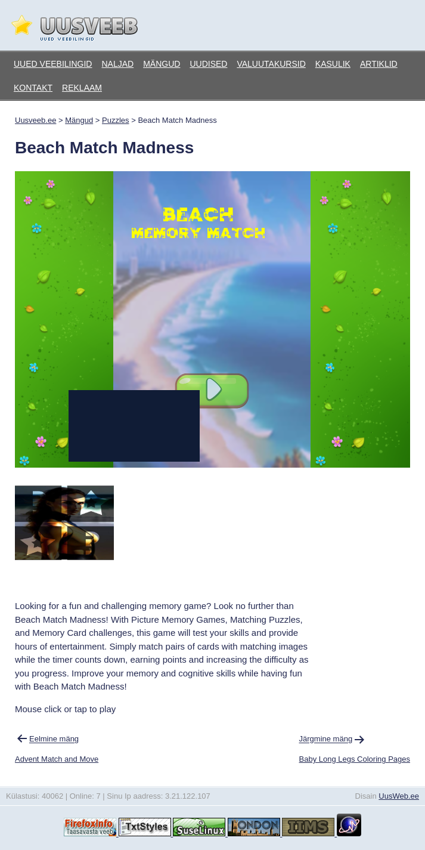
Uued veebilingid (53, 64)
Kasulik (332, 64)
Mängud (161, 64)
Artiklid (379, 64)
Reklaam (82, 87)
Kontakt (33, 87)
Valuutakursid (271, 64)
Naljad (117, 64)
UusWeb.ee (399, 796)
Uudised (208, 64)
